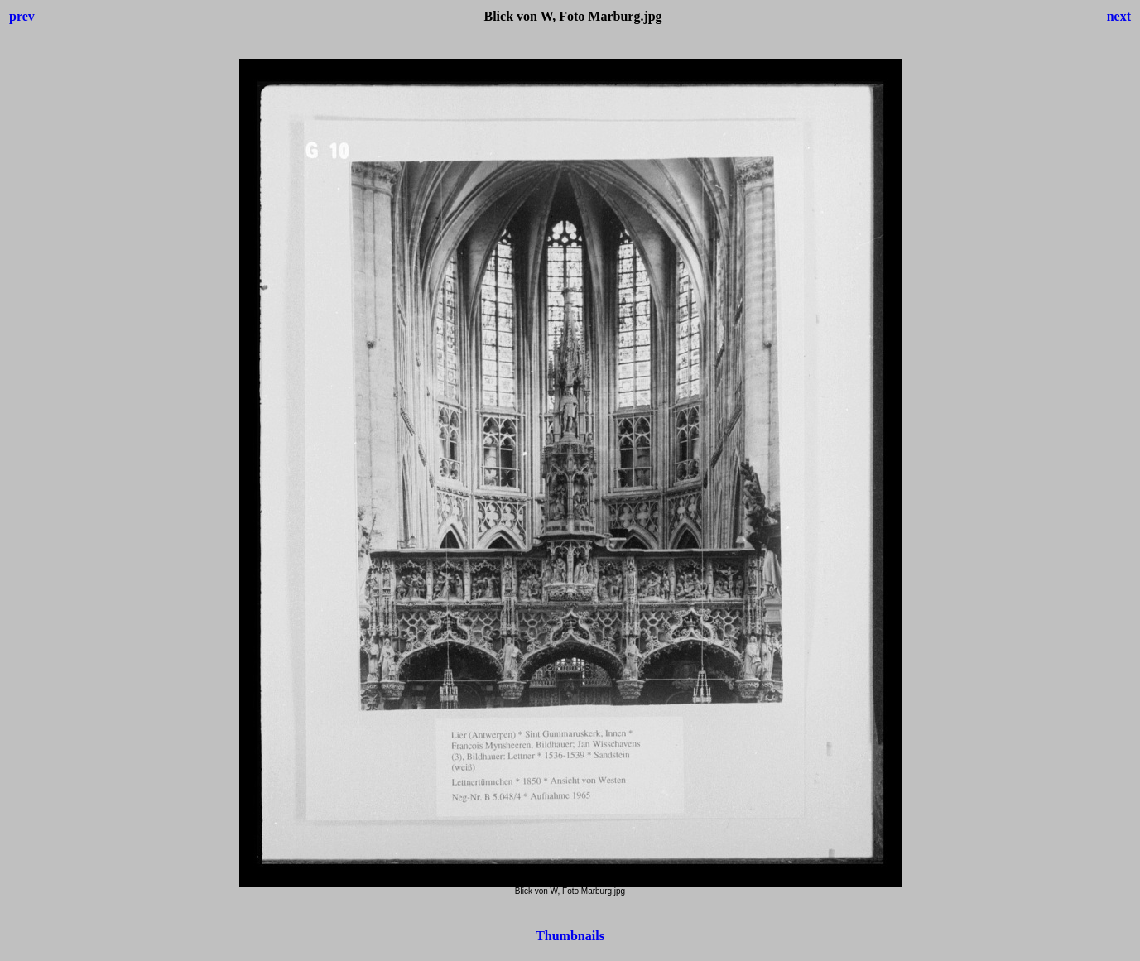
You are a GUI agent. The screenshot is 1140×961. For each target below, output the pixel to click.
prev (22, 16)
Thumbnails (570, 936)
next (1119, 16)
